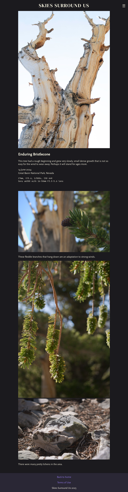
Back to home (64, 477)
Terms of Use (64, 482)
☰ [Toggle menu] (124, 6)
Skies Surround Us (64, 5)
